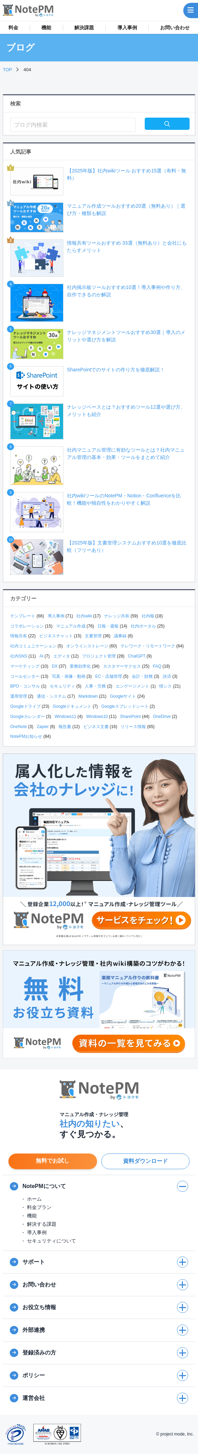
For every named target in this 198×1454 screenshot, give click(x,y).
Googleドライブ (25, 706)
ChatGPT (136, 656)
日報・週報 (107, 626)
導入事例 (127, 27)
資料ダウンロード (145, 1161)
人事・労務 (95, 686)
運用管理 (18, 696)
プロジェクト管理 (99, 656)
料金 (13, 27)
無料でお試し (52, 1161)
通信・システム (51, 696)
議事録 (120, 635)
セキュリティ (62, 686)
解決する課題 (41, 1224)
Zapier (43, 726)
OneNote (18, 726)
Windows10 (97, 716)
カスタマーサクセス (122, 666)
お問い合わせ (175, 27)
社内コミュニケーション (33, 646)
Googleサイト (123, 696)
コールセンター (25, 676)
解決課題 (84, 27)
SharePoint (130, 716)
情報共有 (18, 635)
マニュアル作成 (71, 626)
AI (41, 656)
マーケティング (25, 666)
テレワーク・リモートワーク (148, 646)
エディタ (61, 656)
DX (55, 666)
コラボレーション (27, 626)
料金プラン (39, 1207)
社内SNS (18, 656)
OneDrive (162, 716)
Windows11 (65, 716)
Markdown (88, 696)
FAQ (157, 666)
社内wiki (84, 616)
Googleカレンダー (27, 716)
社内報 (148, 616)
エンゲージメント (132, 686)
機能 (46, 27)
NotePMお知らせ (26, 736)
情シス (165, 686)
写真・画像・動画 (69, 676)
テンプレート (22, 616)
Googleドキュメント (72, 706)
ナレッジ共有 (116, 616)
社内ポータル (143, 626)
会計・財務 (142, 676)
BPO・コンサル (25, 686)
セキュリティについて (51, 1241)
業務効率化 (80, 666)
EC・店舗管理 (108, 676)
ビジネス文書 (96, 726)
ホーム (34, 1199)
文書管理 (93, 635)
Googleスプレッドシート (125, 706)
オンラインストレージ (87, 646)
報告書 (65, 726)
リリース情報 (133, 726)
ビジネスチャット (56, 635)
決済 (167, 676)
